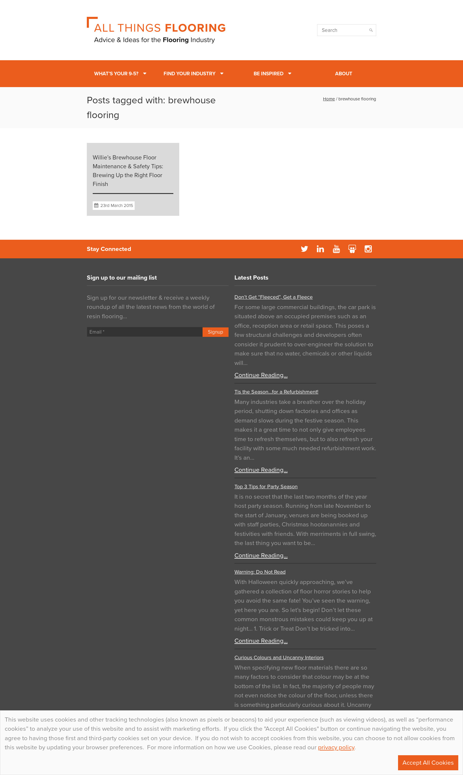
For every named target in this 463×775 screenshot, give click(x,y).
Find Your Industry (190, 74)
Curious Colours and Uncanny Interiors (279, 657)
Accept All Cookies (428, 762)
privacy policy (336, 747)
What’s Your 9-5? (116, 74)
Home (329, 99)
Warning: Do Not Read (260, 572)
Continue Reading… (261, 375)
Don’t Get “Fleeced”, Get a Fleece (273, 297)
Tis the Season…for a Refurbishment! (276, 392)
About (343, 74)
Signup (215, 332)
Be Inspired (268, 74)
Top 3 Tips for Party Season (266, 486)
